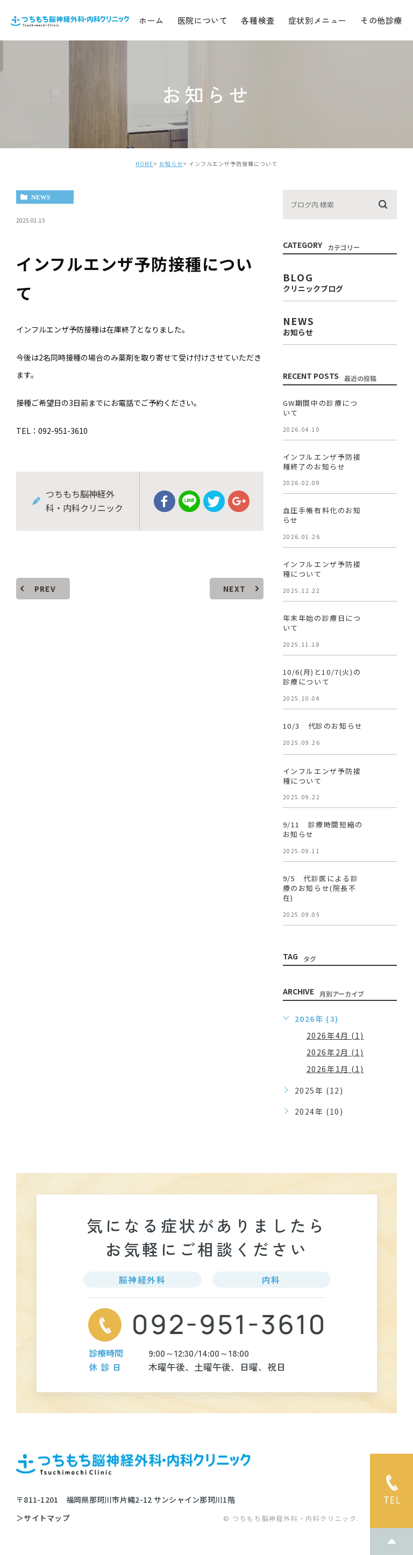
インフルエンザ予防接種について (322, 569)
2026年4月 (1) (335, 1035)
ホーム (151, 20)
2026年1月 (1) (335, 1068)
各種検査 (257, 20)
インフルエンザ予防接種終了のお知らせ (322, 462)
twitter (214, 501)
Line (189, 501)
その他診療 (381, 20)
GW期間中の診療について (320, 408)
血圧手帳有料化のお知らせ (322, 515)
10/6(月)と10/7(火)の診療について (322, 677)
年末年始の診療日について (322, 623)
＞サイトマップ (43, 1518)
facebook (164, 501)
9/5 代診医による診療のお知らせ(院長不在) (321, 888)
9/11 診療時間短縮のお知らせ (323, 830)
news (40, 197)
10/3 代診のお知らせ (323, 726)
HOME (144, 164)
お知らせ (171, 164)
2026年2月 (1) (335, 1052)
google (239, 501)
